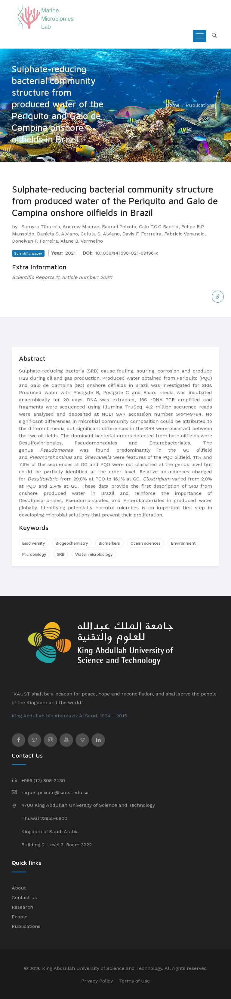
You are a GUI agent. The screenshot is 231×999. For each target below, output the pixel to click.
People (19, 917)
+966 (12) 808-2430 (43, 780)
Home (173, 105)
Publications (200, 105)
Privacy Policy (97, 981)
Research (22, 907)
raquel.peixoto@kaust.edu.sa (55, 792)
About (19, 888)
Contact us (24, 897)
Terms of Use (134, 981)
